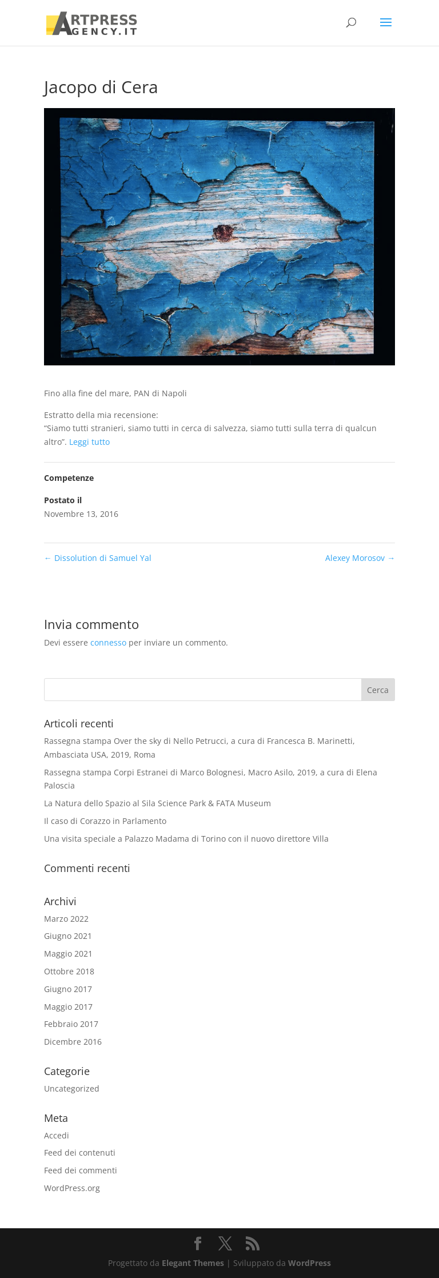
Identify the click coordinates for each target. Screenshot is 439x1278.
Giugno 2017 (68, 989)
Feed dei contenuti (79, 1152)
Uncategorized (71, 1088)
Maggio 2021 (68, 953)
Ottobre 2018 (69, 971)
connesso (108, 642)
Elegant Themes (193, 1262)
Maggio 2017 (68, 1006)
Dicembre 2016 (73, 1041)
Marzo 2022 (66, 918)
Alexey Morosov (360, 557)
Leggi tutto (89, 441)
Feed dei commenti (80, 1170)
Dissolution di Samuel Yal (97, 557)
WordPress (309, 1262)
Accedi (56, 1135)
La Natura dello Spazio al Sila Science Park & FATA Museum (157, 803)
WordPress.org (72, 1188)
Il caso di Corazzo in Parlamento (105, 820)
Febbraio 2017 (71, 1023)
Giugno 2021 (68, 935)
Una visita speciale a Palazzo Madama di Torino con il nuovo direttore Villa (186, 838)
